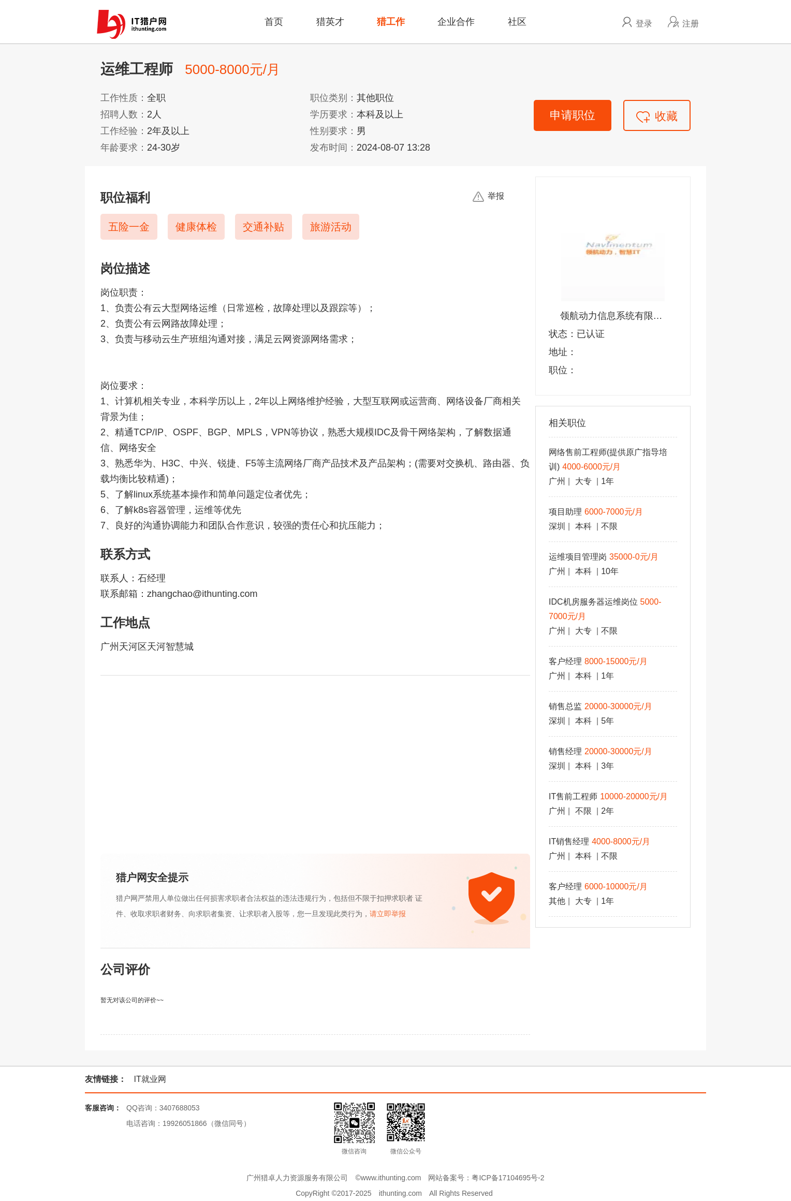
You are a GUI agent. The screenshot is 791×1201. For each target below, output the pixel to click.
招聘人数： (123, 114)
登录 (644, 23)
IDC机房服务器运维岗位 (593, 601)
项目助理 (565, 511)
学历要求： (333, 114)
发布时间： (333, 147)
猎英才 (330, 22)
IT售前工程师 (573, 796)
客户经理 (565, 661)
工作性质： (123, 98)
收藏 (657, 116)
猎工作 (391, 22)
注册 (690, 23)
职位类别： (333, 98)
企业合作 (456, 22)
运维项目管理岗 (578, 556)
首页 (274, 22)
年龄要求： (123, 147)
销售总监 (565, 706)
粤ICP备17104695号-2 (508, 1178)
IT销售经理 (569, 841)
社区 (517, 22)
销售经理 (565, 751)
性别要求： (333, 131)
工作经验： (123, 131)
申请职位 (572, 115)
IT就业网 (150, 1079)
